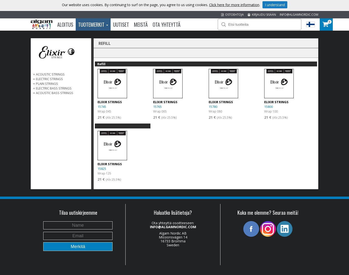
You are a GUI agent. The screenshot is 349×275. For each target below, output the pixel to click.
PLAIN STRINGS (47, 83)
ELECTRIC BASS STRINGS (54, 88)
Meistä (141, 24)
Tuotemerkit (93, 24)
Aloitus (65, 24)
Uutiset (121, 24)
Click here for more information (234, 4)
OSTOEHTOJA (232, 14)
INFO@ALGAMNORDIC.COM (299, 14)
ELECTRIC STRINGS (49, 79)
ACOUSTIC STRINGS (50, 74)
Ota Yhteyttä (166, 24)
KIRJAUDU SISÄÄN (261, 14)
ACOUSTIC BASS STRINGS (54, 93)
